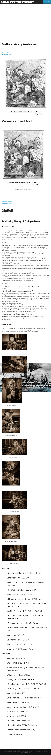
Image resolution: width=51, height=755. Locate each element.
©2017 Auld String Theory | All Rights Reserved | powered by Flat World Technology (22, 751)
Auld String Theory (17, 2)
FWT (29, 752)
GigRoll (7, 210)
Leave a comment (7, 54)
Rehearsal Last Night (18, 121)
